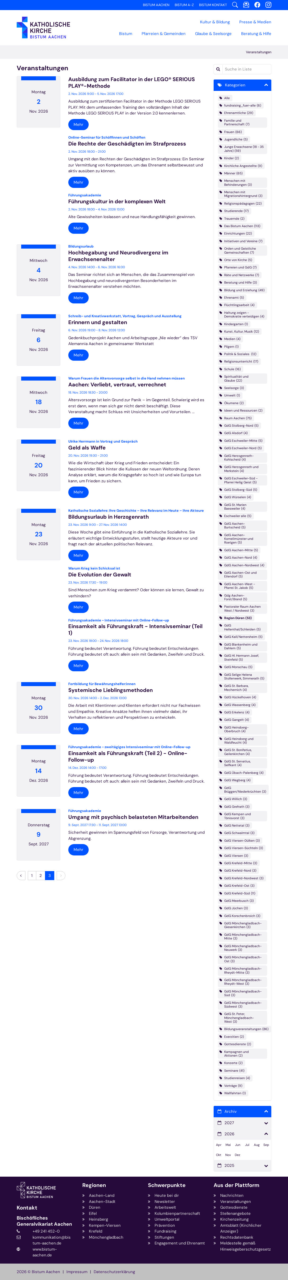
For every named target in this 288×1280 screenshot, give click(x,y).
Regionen (94, 1185)
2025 (229, 1165)
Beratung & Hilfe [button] (256, 33)
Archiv (230, 1111)
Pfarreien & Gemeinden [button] (164, 33)
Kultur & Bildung (215, 22)
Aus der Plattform (236, 1185)
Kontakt (27, 1207)
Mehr (78, 124)
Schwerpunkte (167, 1185)
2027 (229, 1122)
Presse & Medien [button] (255, 22)
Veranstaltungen (258, 52)
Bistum (125, 33)
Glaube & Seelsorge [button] (213, 33)
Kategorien (235, 85)
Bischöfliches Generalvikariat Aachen (44, 1221)
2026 (229, 1134)
